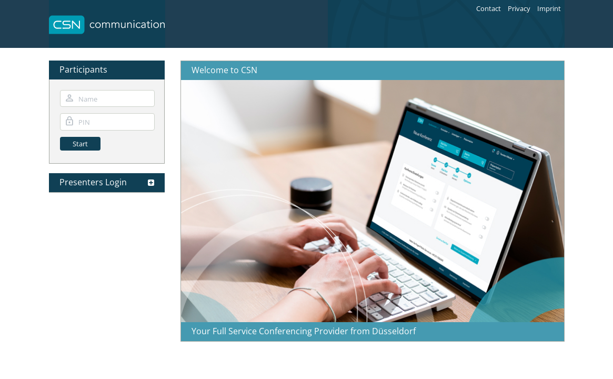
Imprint (549, 8)
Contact (488, 8)
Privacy (519, 8)
